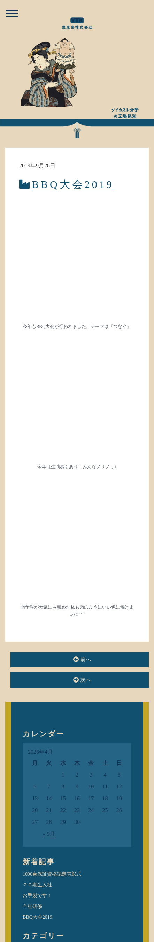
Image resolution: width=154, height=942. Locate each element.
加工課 (34, 641)
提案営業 (37, 652)
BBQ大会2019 (73, 184)
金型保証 (37, 682)
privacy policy (90, 919)
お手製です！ (37, 549)
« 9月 (49, 488)
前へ (82, 313)
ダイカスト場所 (40, 624)
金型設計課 (39, 703)
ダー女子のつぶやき (45, 613)
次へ (82, 334)
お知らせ (32, 602)
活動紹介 (32, 634)
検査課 (34, 662)
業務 (32, 672)
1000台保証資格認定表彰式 (52, 528)
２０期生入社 (37, 539)
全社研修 (32, 560)
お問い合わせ (57, 919)
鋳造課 (34, 714)
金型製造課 (39, 693)
